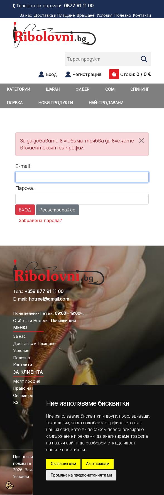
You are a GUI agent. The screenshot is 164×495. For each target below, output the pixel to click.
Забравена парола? (40, 220)
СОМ (109, 89)
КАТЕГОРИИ (18, 89)
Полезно (122, 15)
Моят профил (26, 381)
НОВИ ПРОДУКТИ (55, 102)
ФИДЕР (82, 89)
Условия (104, 15)
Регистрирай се (57, 210)
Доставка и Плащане (54, 15)
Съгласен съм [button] (63, 463)
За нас (26, 15)
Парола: (24, 188)
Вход (51, 74)
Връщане (86, 15)
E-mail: (23, 166)
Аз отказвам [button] (97, 463)
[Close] (141, 141)
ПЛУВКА (15, 102)
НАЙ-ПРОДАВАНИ (106, 102)
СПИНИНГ (139, 89)
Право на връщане (31, 388)
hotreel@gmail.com (49, 299)
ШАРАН (53, 89)
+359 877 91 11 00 (44, 291)
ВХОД (25, 210)
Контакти (142, 15)
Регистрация (86, 74)
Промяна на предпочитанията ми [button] (81, 475)
